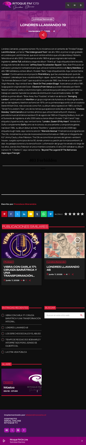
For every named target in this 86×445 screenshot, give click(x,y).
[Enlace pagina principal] (20, 5)
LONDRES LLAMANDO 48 (16, 327)
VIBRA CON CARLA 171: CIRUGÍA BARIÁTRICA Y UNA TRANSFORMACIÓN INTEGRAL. (23, 318)
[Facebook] (23, 430)
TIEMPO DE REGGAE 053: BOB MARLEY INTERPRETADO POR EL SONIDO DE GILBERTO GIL (22, 342)
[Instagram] (18, 430)
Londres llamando (43, 19)
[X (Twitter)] (12, 430)
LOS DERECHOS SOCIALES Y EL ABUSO (23, 333)
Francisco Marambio (25, 204)
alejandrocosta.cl (36, 415)
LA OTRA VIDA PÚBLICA (16, 352)
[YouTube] (6, 430)
